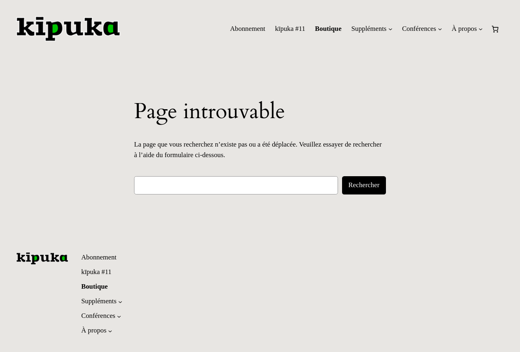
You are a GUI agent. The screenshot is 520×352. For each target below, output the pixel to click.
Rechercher (364, 185)
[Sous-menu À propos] (481, 29)
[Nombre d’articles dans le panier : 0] (495, 28)
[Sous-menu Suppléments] (390, 29)
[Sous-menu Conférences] (440, 29)
